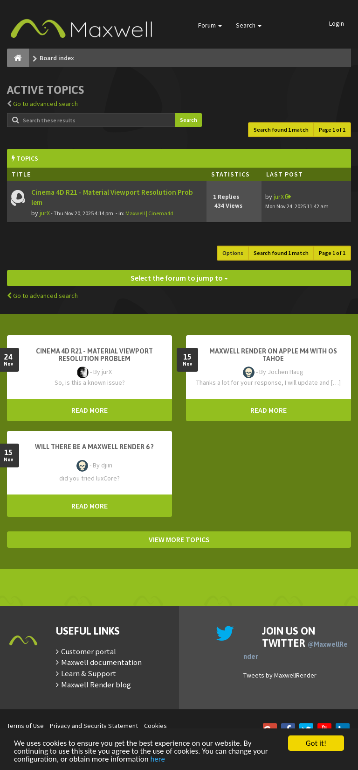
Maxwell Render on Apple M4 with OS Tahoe (273, 354)
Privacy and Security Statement (94, 725)
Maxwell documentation (101, 662)
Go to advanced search (45, 103)
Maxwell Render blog (96, 684)
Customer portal (88, 651)
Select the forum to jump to (179, 278)
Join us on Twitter (295, 642)
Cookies (155, 725)
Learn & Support (88, 673)
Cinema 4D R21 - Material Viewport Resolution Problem (94, 354)
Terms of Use (25, 725)
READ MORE (89, 410)
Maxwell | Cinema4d (149, 213)
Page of (332, 129)
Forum (210, 25)
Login (336, 23)
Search (249, 25)
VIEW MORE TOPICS (179, 539)
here (157, 759)
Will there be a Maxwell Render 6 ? (94, 447)
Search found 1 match (281, 129)
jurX (45, 213)
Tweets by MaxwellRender (280, 675)
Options (232, 252)
